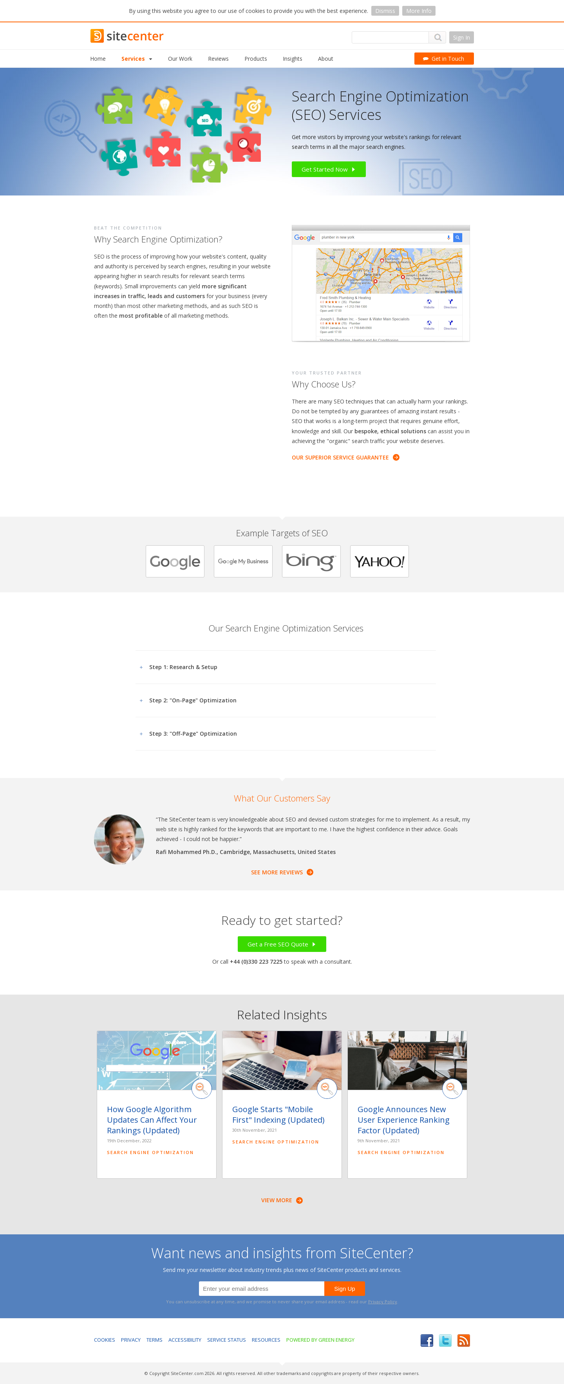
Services (136, 58)
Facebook (427, 1340)
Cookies (104, 1339)
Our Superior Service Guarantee (346, 457)
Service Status (226, 1339)
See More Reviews (282, 872)
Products (255, 58)
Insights (292, 58)
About (325, 58)
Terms (154, 1339)
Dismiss (385, 10)
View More (282, 1200)
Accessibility (184, 1339)
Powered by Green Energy (320, 1339)
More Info (419, 10)
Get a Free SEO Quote (282, 944)
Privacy (131, 1339)
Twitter (445, 1340)
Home (98, 58)
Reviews (218, 58)
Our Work (180, 58)
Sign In (461, 37)
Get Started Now (329, 169)
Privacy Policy (382, 1301)
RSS (463, 1340)
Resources (266, 1339)
